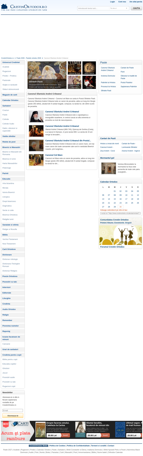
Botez (48, 452)
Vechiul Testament (10, 239)
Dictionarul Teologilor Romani (11, 265)
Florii (122, 72)
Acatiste (5, 67)
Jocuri (5, 373)
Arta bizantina (8, 183)
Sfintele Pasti (106, 91)
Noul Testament (9, 244)
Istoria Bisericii (8, 192)
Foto (36, 452)
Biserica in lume (9, 159)
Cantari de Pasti (108, 138)
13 (103, 199)
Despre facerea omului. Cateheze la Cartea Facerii (57, 424)
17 (126, 199)
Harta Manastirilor (9, 163)
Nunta (42, 452)
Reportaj (6, 331)
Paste (103, 62)
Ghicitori (5, 368)
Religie (5, 315)
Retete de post (9, 142)
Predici (32, 450)
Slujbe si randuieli (9, 85)
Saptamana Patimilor (129, 87)
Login (112, 2)
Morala (5, 188)
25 (132, 203)
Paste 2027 (7, 450)
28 (109, 207)
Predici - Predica (9, 76)
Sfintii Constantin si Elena (76, 450)
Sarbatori (6, 106)
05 (138, 191)
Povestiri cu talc (9, 282)
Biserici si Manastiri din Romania (12, 153)
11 (132, 195)
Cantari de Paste (127, 68)
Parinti (5, 173)
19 (138, 199)
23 (120, 203)
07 (109, 195)
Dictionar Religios (9, 271)
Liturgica (6, 197)
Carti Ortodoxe (9, 249)
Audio (31, 452)
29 (115, 207)
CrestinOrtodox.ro (7, 58)
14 (109, 199)
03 (126, 191)
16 (120, 199)
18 (132, 199)
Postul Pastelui (126, 83)
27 (103, 207)
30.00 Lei (52, 435)
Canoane (6, 344)
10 (126, 195)
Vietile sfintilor (8, 136)
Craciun (5, 110)
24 (126, 203)
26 (138, 203)
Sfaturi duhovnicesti (10, 89)
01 (115, 191)
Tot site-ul (113, 8)
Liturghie (6, 298)
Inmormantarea (84, 452)
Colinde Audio (8, 124)
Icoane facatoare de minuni (11, 338)
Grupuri (128, 223)
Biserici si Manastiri (11, 147)
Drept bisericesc (9, 201)
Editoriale (6, 293)
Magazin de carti (9, 95)
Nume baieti (102, 452)
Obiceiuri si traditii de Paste (129, 77)
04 (132, 191)
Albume (110, 223)
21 (109, 203)
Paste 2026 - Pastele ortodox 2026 (29, 58)
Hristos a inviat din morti (109, 144)
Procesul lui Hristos (108, 87)
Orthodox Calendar (115, 452)
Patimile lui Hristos (108, 83)
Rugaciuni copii (8, 386)
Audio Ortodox (9, 309)
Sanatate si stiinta (10, 225)
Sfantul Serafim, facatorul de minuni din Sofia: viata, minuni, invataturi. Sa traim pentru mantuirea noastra (97, 424)
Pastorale (6, 80)
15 (115, 199)
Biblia (5, 235)
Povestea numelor (10, 326)
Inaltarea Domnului (95, 450)
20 (103, 203)
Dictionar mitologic (10, 259)
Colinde (5, 119)
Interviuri (6, 287)
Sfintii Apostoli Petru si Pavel (114, 450)
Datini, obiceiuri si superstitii (9, 129)
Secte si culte (8, 210)
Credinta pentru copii (11, 355)
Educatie (6, 179)
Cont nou (122, 2)
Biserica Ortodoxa (9, 215)
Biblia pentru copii (9, 359)
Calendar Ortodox (108, 182)
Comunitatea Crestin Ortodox (114, 220)
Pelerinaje (6, 168)
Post (75, 452)
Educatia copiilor (9, 364)
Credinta (6, 304)
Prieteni (103, 223)
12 (138, 195)
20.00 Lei (92, 435)
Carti (62, 452)
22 (115, 203)
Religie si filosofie (9, 229)
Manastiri (68, 452)
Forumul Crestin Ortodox (112, 247)
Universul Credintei (11, 62)
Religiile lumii (7, 219)
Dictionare (7, 255)
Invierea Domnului (108, 76)
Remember (7, 320)
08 (115, 195)
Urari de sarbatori (10, 349)
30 (120, 207)
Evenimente (119, 223)
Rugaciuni (6, 71)
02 (120, 191)
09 (120, 195)
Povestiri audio (8, 377)
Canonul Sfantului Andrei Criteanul (108, 69)
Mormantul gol (107, 158)
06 (103, 195)
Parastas (55, 452)
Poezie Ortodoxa (9, 276)
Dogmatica (6, 206)
